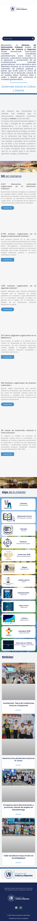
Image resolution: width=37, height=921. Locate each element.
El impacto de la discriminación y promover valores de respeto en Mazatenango (18, 807)
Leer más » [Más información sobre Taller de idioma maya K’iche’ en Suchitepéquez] (18, 862)
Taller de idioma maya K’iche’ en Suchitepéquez (18, 856)
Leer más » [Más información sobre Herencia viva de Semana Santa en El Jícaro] (18, 765)
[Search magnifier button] (32, 38)
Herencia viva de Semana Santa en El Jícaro (18, 759)
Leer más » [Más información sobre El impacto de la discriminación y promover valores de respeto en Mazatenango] (18, 814)
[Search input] (17, 38)
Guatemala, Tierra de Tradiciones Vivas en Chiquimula (18, 704)
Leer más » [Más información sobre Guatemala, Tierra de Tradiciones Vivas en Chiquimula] (18, 710)
